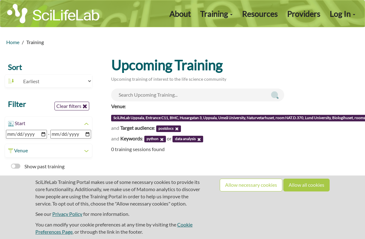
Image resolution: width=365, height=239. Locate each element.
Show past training (37, 166)
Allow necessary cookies (251, 185)
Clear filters (71, 106)
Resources (260, 13)
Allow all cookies (306, 185)
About (180, 13)
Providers (303, 13)
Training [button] (216, 13)
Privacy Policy (67, 214)
